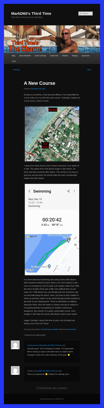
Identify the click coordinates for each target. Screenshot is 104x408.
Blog (13, 56)
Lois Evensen (32, 345)
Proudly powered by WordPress (52, 399)
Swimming (45, 329)
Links (14, 61)
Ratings (75, 56)
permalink (72, 329)
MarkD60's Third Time (31, 13)
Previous (15, 70)
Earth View (54, 56)
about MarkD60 (25, 56)
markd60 (54, 329)
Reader (65, 56)
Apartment (85, 56)
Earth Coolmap (40, 56)
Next (90, 70)
